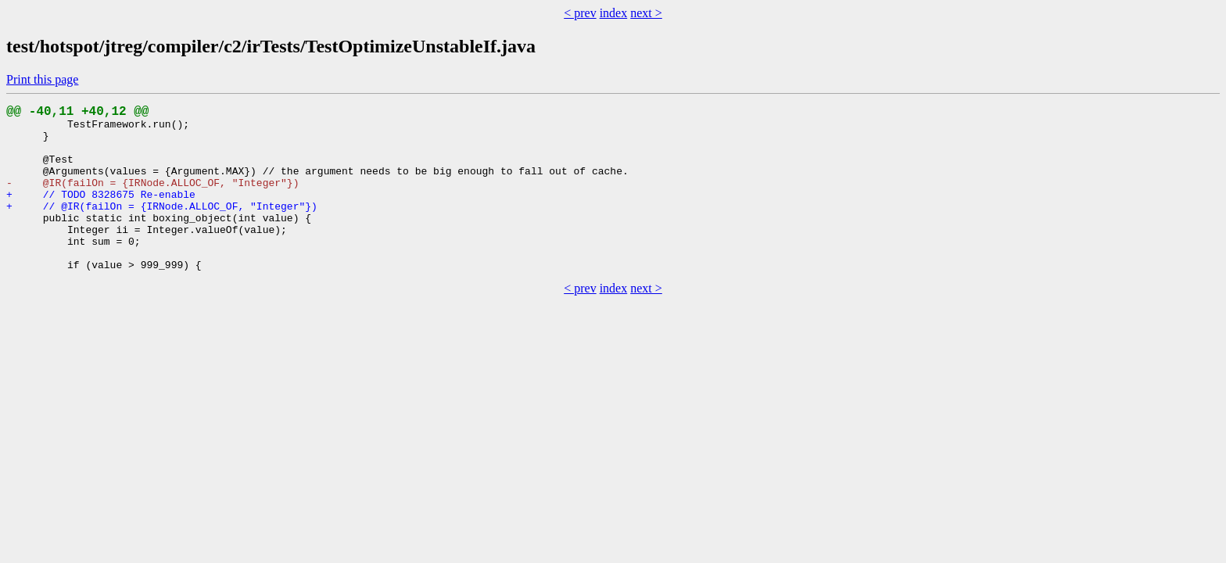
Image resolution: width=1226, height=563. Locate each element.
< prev (580, 13)
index (614, 13)
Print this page (42, 79)
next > (646, 13)
